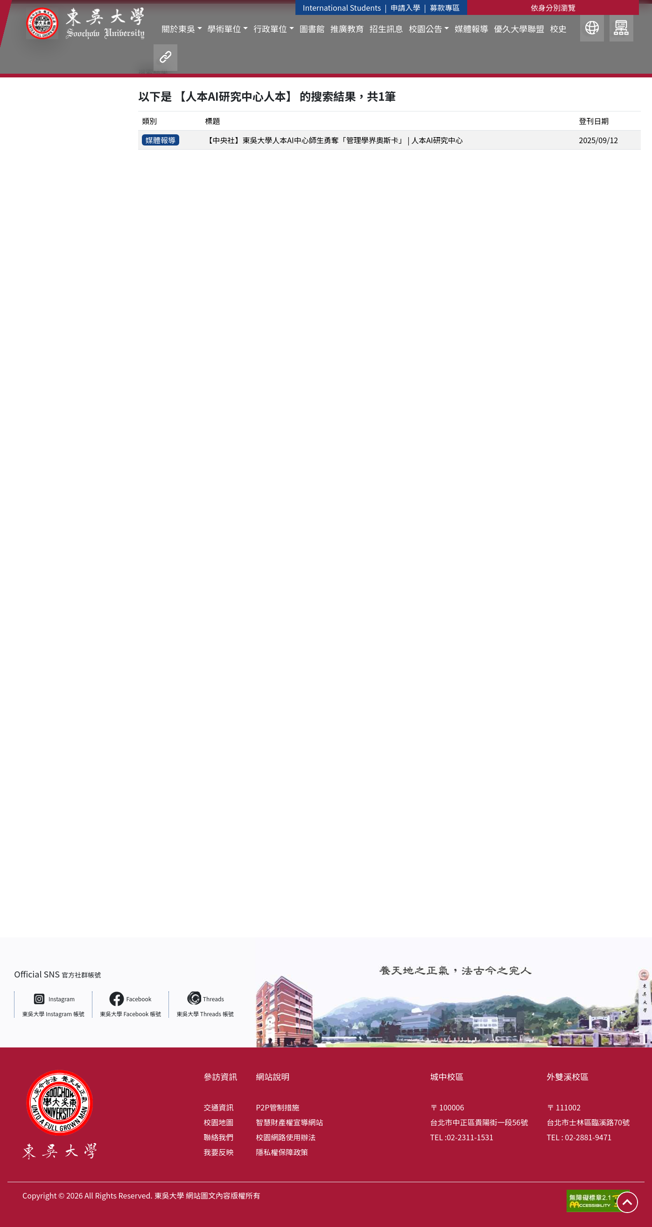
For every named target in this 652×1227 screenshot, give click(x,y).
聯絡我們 (218, 1137)
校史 (558, 28)
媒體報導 (471, 28)
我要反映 (218, 1152)
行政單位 (270, 29)
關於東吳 (178, 29)
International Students (342, 7)
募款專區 (445, 7)
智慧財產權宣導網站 (289, 1122)
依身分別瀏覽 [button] (553, 7)
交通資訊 (218, 1107)
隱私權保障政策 (282, 1152)
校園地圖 (218, 1122)
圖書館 (312, 28)
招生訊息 (386, 28)
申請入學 (406, 7)
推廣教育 (347, 28)
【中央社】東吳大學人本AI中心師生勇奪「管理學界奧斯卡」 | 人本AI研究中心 (334, 140)
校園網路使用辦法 (285, 1137)
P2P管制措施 (277, 1107)
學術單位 (224, 29)
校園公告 (425, 29)
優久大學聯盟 (519, 28)
